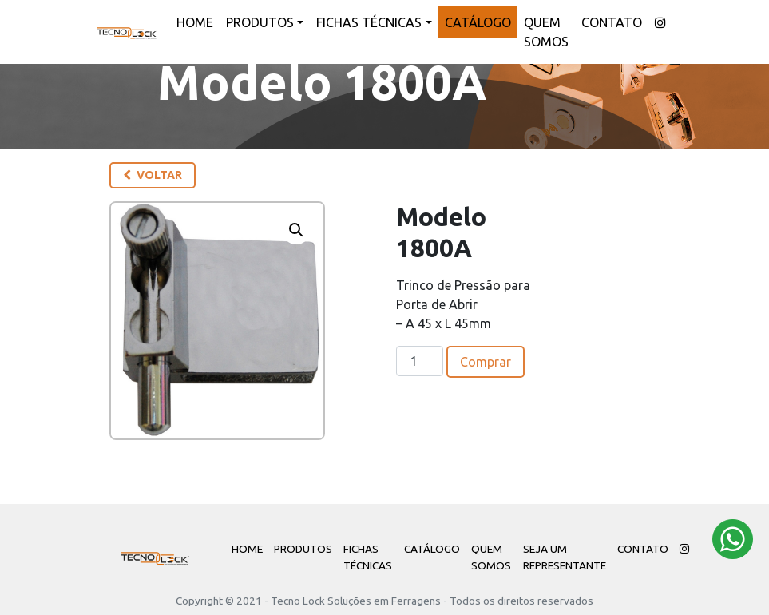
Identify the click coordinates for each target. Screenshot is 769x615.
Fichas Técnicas (369, 22)
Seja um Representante (564, 556)
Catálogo (478, 22)
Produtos (260, 22)
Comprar (485, 362)
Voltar (152, 175)
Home (194, 22)
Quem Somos (546, 32)
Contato (611, 22)
